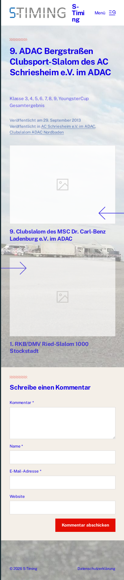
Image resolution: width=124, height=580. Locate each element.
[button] (105, 13)
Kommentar (22, 402)
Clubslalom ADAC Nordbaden (37, 136)
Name (16, 446)
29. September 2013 (61, 124)
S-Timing (78, 12)
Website (17, 496)
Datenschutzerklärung (96, 568)
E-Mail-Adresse (25, 471)
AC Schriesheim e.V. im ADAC (68, 130)
